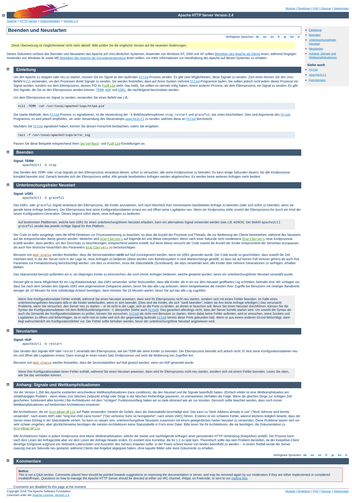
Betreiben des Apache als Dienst (237, 54)
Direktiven (304, 8)
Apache (12, 21)
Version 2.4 (71, 21)
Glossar (326, 8)
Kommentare (317, 80)
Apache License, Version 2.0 (50, 495)
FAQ (316, 8)
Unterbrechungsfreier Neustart (45, 185)
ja (285, 36)
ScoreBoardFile (62, 412)
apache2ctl (317, 75)
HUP (108, 90)
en (264, 36)
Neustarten (316, 48)
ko (292, 36)
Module (290, 8)
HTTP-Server (28, 21)
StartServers (111, 239)
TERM (100, 90)
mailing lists (239, 478)
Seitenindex (341, 8)
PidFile (108, 86)
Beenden (315, 35)
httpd (313, 69)
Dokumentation (50, 21)
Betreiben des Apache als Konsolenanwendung (93, 58)
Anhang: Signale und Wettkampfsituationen (323, 55)
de (257, 36)
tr (299, 36)
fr (279, 36)
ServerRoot (89, 144)
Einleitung (315, 30)
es (272, 36)
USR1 (122, 90)
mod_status (42, 255)
